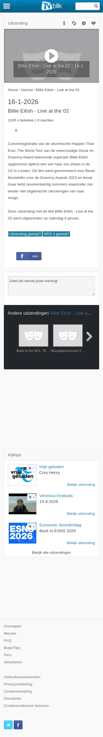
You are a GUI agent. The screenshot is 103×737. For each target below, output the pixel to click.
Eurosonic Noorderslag (60, 525)
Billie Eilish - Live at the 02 (76, 313)
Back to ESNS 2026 (58, 530)
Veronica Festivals (56, 495)
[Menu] (7, 6)
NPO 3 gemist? (56, 234)
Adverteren (13, 662)
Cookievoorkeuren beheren (26, 706)
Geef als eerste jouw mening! (51, 286)
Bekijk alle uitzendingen (51, 552)
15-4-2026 (49, 501)
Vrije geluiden (51, 466)
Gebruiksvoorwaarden (22, 677)
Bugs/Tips (12, 648)
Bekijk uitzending (81, 485)
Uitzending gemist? (25, 234)
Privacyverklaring (18, 684)
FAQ (7, 640)
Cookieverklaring (18, 691)
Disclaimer (12, 698)
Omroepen (12, 626)
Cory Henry (49, 472)
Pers (8, 655)
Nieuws (10, 633)
